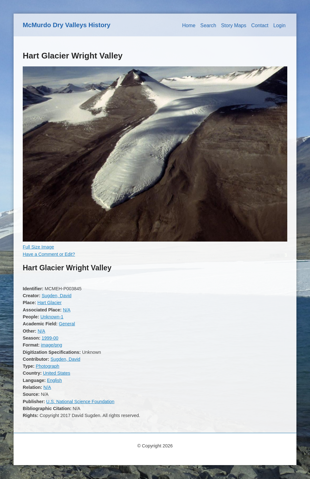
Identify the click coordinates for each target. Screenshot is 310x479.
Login (279, 25)
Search (208, 25)
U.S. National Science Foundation (80, 401)
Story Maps (233, 25)
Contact (260, 25)
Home (188, 25)
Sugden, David (56, 295)
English (54, 380)
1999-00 (50, 338)
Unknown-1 (51, 316)
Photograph (47, 366)
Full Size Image (38, 246)
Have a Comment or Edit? (49, 254)
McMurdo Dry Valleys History (66, 24)
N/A (66, 309)
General (67, 323)
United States (56, 373)
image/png (51, 344)
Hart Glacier (49, 302)
